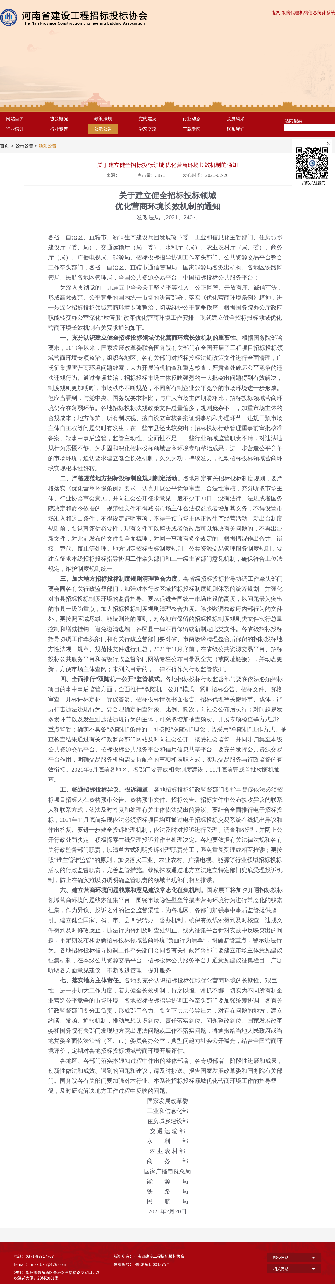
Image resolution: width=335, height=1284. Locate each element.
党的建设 (147, 118)
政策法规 (103, 118)
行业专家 (59, 129)
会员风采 (236, 118)
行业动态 (191, 118)
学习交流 (147, 129)
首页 (4, 145)
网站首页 (15, 118)
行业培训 (15, 129)
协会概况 (59, 118)
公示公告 (103, 129)
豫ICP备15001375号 (152, 1264)
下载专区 (191, 129)
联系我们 (236, 129)
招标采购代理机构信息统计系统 (303, 12)
